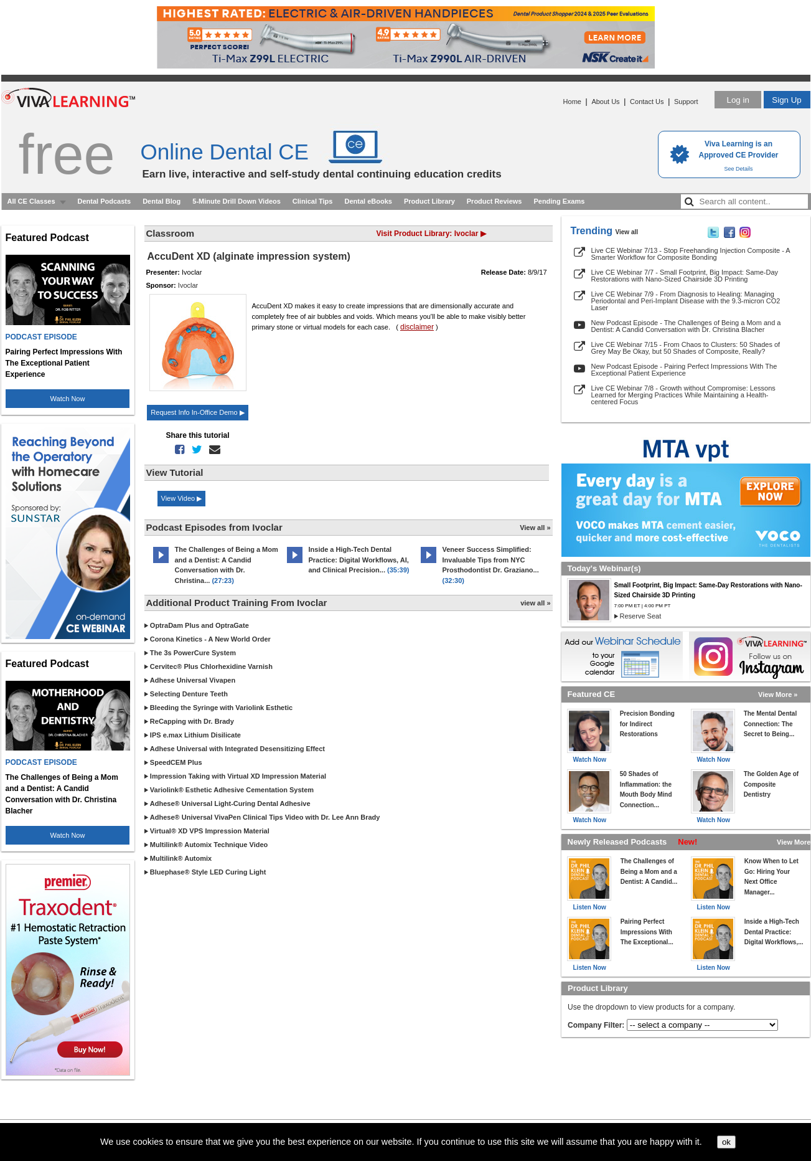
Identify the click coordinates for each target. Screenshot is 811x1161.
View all (627, 232)
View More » (777, 694)
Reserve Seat (641, 616)
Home (572, 101)
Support (686, 101)
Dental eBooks (367, 201)
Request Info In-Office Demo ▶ (197, 412)
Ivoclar (188, 285)
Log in (737, 100)
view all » (535, 603)
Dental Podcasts (104, 201)
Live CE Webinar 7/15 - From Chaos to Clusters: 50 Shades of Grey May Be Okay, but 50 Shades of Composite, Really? (686, 348)
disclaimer (417, 327)
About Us (605, 101)
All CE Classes (31, 201)
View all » (535, 527)
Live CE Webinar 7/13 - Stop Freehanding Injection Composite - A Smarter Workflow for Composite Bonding (690, 254)
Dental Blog (161, 201)
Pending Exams (558, 201)
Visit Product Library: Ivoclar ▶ (431, 233)
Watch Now (67, 398)
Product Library (429, 201)
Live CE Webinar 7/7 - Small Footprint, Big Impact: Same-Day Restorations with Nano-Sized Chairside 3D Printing (685, 275)
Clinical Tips (313, 201)
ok (726, 1142)
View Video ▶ (181, 498)
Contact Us (646, 101)
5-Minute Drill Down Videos (236, 201)
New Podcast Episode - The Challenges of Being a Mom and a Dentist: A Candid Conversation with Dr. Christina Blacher (686, 326)
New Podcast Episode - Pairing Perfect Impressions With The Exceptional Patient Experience (684, 370)
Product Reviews (494, 201)
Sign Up (786, 100)
